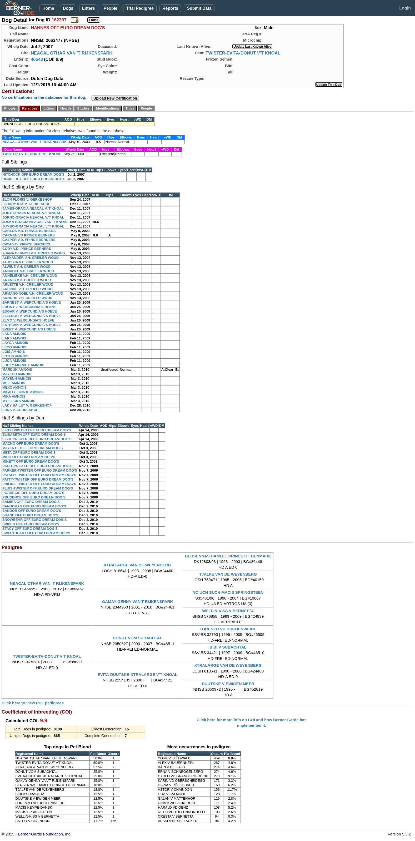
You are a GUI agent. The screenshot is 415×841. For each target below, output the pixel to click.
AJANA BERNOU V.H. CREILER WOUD (33, 253)
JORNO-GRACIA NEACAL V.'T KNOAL (33, 217)
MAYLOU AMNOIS (16, 374)
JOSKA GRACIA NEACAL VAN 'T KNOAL (35, 222)
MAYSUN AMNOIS (16, 378)
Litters (88, 8)
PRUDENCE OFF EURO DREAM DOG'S (34, 497)
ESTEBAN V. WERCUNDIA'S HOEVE (31, 325)
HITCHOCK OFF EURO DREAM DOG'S (33, 174)
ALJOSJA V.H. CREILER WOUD (27, 262)
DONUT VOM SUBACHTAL (137, 638)
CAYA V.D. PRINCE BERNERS (26, 244)
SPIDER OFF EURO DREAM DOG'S (30, 524)
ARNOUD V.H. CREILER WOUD (27, 298)
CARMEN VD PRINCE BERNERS (28, 235)
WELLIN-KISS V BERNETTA (228, 611)
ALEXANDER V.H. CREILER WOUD (30, 258)
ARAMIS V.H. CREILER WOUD (26, 280)
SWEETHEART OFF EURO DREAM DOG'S (36, 533)
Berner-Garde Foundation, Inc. (44, 834)
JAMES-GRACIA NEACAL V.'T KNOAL (33, 208)
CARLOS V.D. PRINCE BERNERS (29, 231)
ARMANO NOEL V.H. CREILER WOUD (32, 293)
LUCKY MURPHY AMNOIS (23, 365)
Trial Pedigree (140, 8)
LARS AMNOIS (14, 338)
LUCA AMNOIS (14, 361)
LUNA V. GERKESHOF (20, 410)
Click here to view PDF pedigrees (33, 703)
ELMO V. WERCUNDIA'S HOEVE (28, 320)
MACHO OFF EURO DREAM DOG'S (30, 444)
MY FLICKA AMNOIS (18, 401)
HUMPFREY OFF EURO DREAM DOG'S (34, 179)
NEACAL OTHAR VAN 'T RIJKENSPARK (71, 53)
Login (405, 8)
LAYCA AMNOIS (15, 343)
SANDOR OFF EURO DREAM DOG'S (31, 511)
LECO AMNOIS (14, 347)
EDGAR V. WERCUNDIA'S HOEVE (29, 311)
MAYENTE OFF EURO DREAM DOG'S (32, 448)
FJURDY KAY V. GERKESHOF (26, 204)
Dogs (68, 8)
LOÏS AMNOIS (13, 352)
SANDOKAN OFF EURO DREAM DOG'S (34, 506)
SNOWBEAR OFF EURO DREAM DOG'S (34, 520)
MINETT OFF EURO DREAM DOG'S (30, 461)
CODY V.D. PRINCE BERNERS (26, 249)
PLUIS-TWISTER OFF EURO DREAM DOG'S (37, 488)
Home (48, 8)
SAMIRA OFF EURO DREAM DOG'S (31, 502)
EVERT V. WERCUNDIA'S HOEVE (29, 329)
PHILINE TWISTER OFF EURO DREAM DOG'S (39, 484)
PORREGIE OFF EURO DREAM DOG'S (33, 493)
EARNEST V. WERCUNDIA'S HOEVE (31, 302)
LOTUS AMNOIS (15, 356)
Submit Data (199, 8)
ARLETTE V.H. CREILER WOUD (27, 284)
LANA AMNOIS (14, 334)
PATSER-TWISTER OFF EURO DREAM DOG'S (39, 475)
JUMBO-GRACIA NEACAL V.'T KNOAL (33, 226)
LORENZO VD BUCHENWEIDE (227, 629)
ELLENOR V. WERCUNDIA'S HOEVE (31, 316)
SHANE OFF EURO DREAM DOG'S (30, 515)
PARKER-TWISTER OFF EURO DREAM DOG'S (39, 470)
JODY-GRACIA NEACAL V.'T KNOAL (31, 213)
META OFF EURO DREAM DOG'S (29, 452)
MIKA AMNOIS (14, 396)
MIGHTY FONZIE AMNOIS (23, 392)
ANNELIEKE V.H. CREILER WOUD (29, 276)
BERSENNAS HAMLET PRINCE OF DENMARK (228, 556)
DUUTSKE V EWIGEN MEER (228, 683)
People (110, 8)
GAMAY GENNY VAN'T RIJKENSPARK (137, 601)
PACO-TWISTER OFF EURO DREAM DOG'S (37, 466)
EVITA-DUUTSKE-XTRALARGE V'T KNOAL (137, 674)
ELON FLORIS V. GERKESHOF (27, 199)
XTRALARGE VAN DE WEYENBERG (137, 565)
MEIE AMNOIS (13, 383)
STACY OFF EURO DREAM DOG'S (30, 529)
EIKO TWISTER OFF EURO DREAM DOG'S (36, 430)
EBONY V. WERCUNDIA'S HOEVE (29, 307)
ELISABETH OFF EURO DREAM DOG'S (34, 435)
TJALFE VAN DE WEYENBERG (228, 574)
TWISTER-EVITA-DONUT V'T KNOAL (243, 53)
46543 (37, 59)
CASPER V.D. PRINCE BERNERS (29, 240)
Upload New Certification (115, 98)
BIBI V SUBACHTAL (228, 647)
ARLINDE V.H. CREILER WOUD (27, 289)
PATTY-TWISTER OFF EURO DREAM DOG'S (37, 479)
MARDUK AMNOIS (17, 370)
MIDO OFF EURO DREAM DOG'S (28, 457)
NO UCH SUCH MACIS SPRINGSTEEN (227, 592)
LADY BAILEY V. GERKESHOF (27, 405)
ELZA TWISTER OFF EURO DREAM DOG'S (37, 439)
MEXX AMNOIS (14, 387)
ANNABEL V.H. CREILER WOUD (28, 271)
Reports (170, 8)
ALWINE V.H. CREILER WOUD (26, 267)
